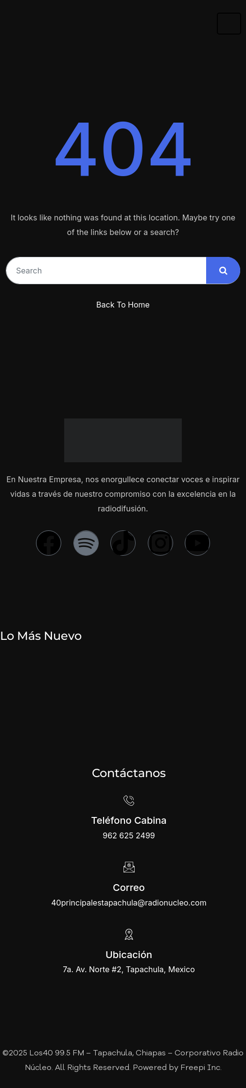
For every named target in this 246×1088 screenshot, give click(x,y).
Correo (129, 887)
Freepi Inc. (201, 1068)
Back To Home (123, 304)
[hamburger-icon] (229, 24)
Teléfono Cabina (128, 820)
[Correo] (129, 867)
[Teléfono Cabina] (129, 800)
